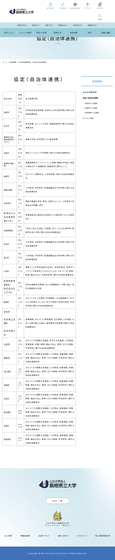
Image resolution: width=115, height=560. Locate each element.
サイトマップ (82, 535)
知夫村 (6, 244)
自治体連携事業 (90, 92)
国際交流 (57, 32)
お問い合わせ (63, 535)
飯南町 (6, 302)
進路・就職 (106, 32)
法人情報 (8, 535)
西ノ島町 (7, 371)
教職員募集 (25, 535)
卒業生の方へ (22, 25)
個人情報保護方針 (103, 535)
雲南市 (7, 357)
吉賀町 (6, 425)
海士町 (6, 257)
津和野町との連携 (92, 112)
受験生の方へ (63, 25)
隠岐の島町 (8, 190)
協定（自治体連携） (91, 97)
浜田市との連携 (91, 103)
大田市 (7, 344)
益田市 (6, 176)
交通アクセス (43, 535)
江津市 (6, 398)
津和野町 (7, 439)
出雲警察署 (8, 230)
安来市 (7, 311)
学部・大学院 (41, 32)
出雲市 (6, 153)
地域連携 (73, 32)
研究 (90, 32)
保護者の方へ (93, 25)
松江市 (6, 126)
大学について (9, 32)
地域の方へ (36, 25)
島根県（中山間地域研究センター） (9, 139)
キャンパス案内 (25, 32)
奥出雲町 (7, 412)
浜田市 (6, 112)
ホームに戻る (88, 118)
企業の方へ (49, 25)
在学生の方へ (78, 25)
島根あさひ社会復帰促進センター (9, 216)
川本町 (6, 271)
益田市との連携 (91, 108)
